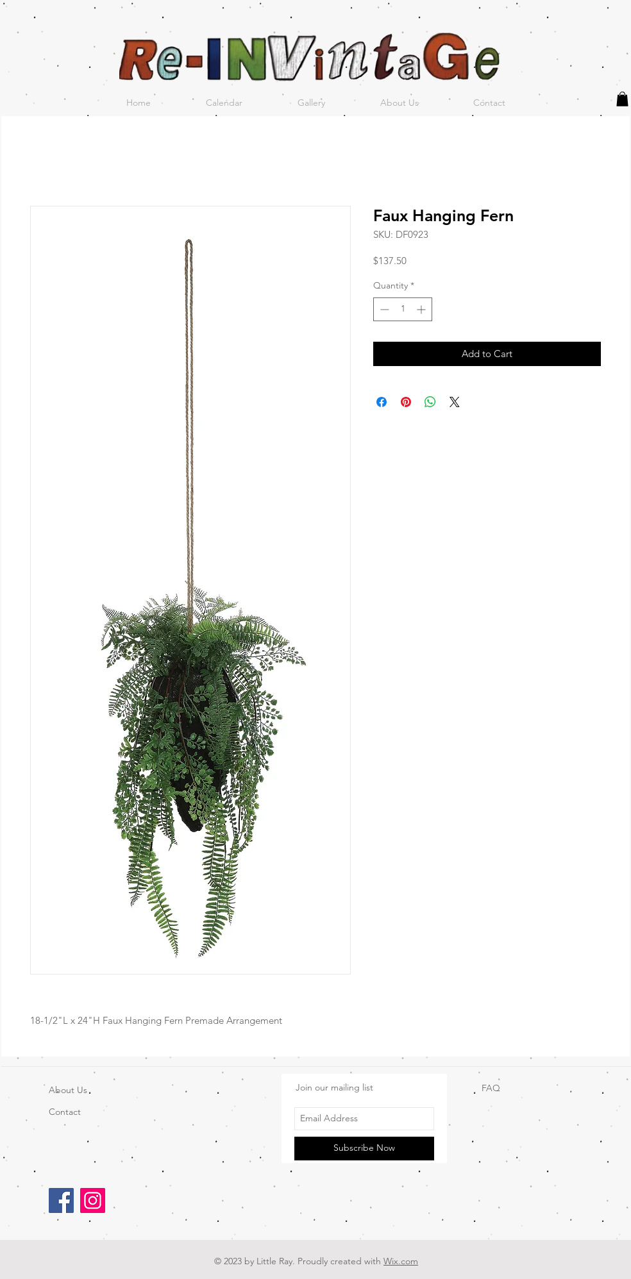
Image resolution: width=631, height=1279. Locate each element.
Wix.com (400, 1261)
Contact (65, 1111)
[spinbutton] (402, 309)
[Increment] (422, 309)
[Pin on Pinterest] (406, 402)
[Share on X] (454, 402)
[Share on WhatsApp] (430, 402)
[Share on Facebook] (381, 402)
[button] (622, 99)
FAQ (491, 1088)
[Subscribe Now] (364, 1148)
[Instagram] (92, 1200)
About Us (68, 1090)
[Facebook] (61, 1200)
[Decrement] (383, 309)
